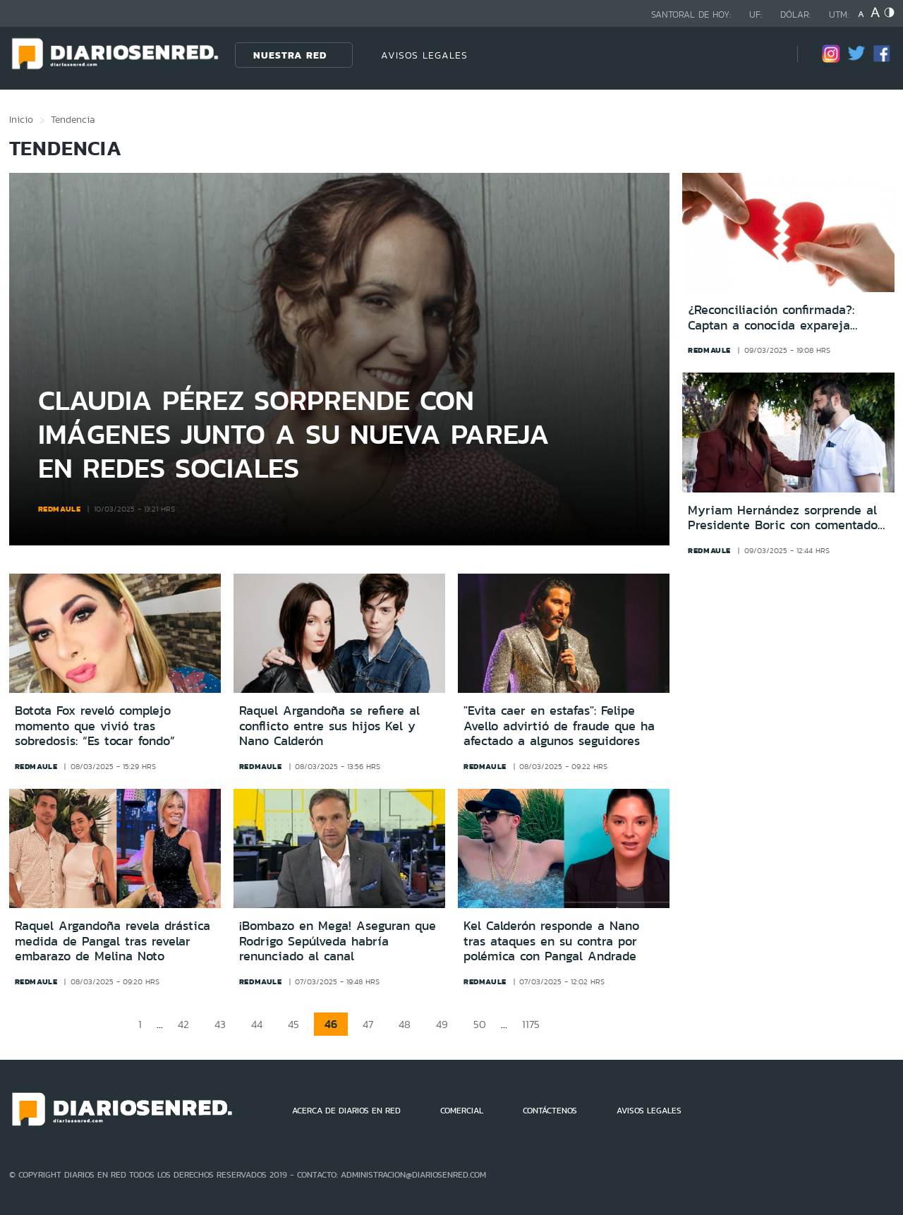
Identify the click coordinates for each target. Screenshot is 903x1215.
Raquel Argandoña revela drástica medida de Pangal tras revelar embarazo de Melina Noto (112, 941)
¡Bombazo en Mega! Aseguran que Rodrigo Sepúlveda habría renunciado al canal (337, 941)
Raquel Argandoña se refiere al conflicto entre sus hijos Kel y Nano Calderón (329, 725)
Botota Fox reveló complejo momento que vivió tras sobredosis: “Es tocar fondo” (95, 725)
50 (479, 1024)
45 (293, 1024)
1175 (531, 1024)
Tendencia (73, 119)
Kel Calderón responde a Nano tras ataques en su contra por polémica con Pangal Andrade (551, 941)
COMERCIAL (461, 1110)
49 (442, 1024)
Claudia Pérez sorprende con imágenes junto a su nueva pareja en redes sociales (294, 433)
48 (405, 1024)
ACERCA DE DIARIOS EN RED (346, 1110)
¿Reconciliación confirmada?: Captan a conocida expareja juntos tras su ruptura (771, 318)
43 (220, 1024)
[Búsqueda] (765, 54)
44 (256, 1024)
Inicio (21, 119)
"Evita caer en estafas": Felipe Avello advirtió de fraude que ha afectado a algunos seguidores (559, 725)
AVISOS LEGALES (424, 55)
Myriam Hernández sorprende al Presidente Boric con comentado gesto (783, 518)
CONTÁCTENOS (550, 1110)
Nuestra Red (290, 55)
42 (183, 1024)
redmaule (59, 508)
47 (368, 1024)
